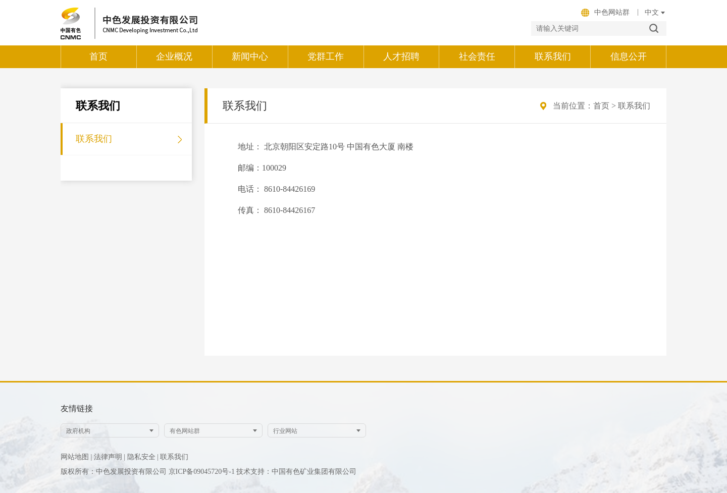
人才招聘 (401, 56)
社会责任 (477, 56)
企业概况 (174, 56)
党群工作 (325, 56)
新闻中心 (250, 56)
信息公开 (628, 56)
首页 (98, 56)
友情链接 (77, 408)
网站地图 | (76, 457)
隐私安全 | (143, 457)
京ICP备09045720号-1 (203, 471)
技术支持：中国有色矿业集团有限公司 (296, 471)
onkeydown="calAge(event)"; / (652, 13)
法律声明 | (109, 457)
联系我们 (553, 56)
